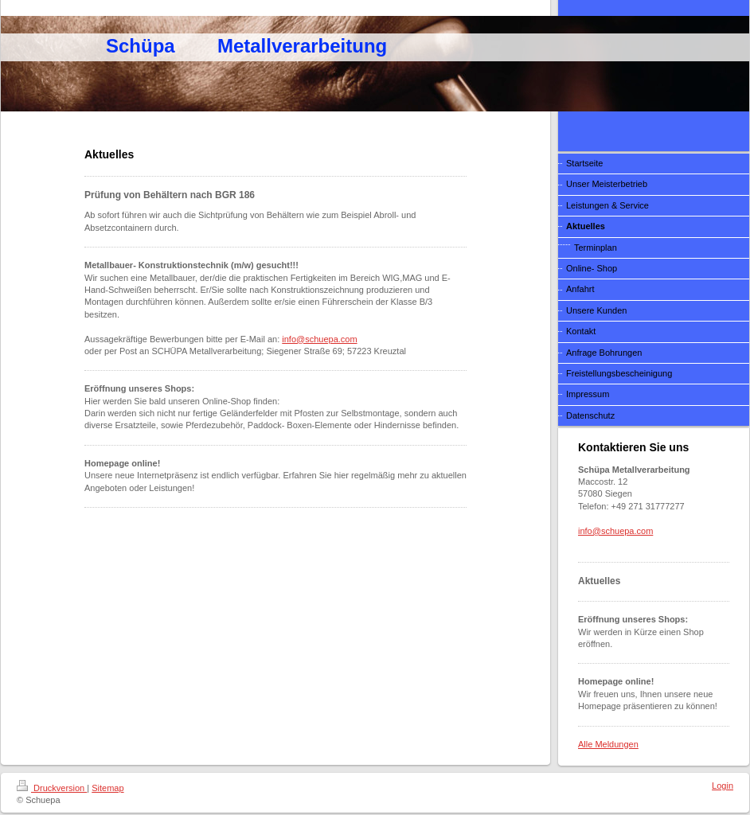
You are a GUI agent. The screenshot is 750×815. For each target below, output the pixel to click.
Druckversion (52, 788)
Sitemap (107, 788)
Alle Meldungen (608, 744)
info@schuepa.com (319, 339)
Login (722, 785)
